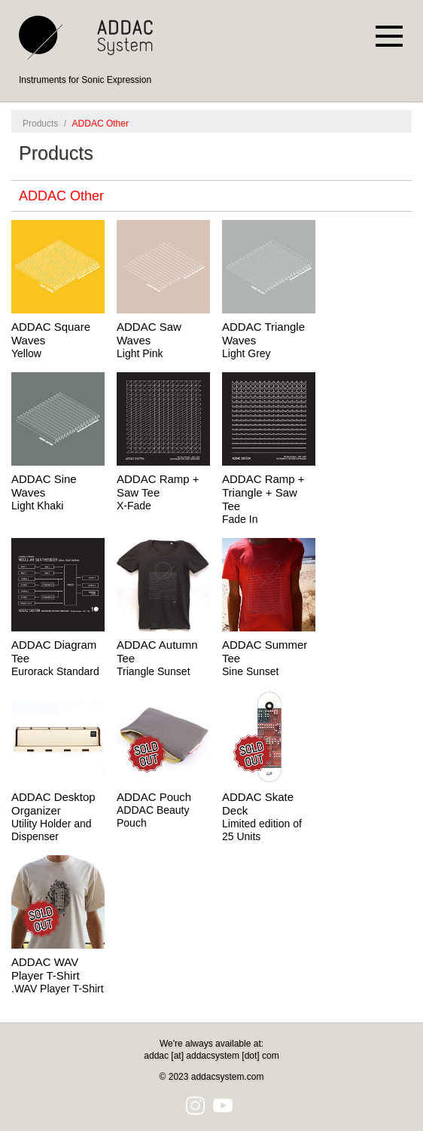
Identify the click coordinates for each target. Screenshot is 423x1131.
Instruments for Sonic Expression (85, 80)
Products (40, 123)
